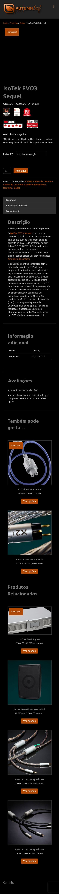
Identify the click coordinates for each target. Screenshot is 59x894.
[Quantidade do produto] (7, 171)
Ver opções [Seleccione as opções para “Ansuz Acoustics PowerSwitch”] (29, 721)
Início (5, 23)
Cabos (22, 23)
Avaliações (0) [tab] (13, 211)
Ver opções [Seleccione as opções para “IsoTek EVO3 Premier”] (29, 501)
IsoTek (17, 188)
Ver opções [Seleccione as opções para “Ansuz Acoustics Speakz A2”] (29, 861)
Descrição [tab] (11, 200)
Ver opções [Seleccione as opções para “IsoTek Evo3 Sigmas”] (29, 651)
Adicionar (21, 170)
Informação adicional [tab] (17, 205)
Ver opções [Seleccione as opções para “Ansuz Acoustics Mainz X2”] (29, 571)
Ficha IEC (8, 154)
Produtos (14, 23)
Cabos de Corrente (43, 181)
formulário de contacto (19, 259)
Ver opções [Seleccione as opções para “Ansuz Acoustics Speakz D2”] (29, 791)
